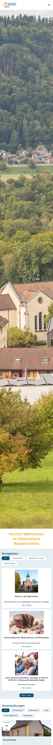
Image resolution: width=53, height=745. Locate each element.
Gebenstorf (33, 710)
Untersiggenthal (11, 715)
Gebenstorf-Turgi (36, 558)
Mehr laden (26, 695)
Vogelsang (28, 715)
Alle (5, 558)
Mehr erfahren (26, 605)
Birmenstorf (18, 558)
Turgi (46, 710)
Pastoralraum (9, 563)
